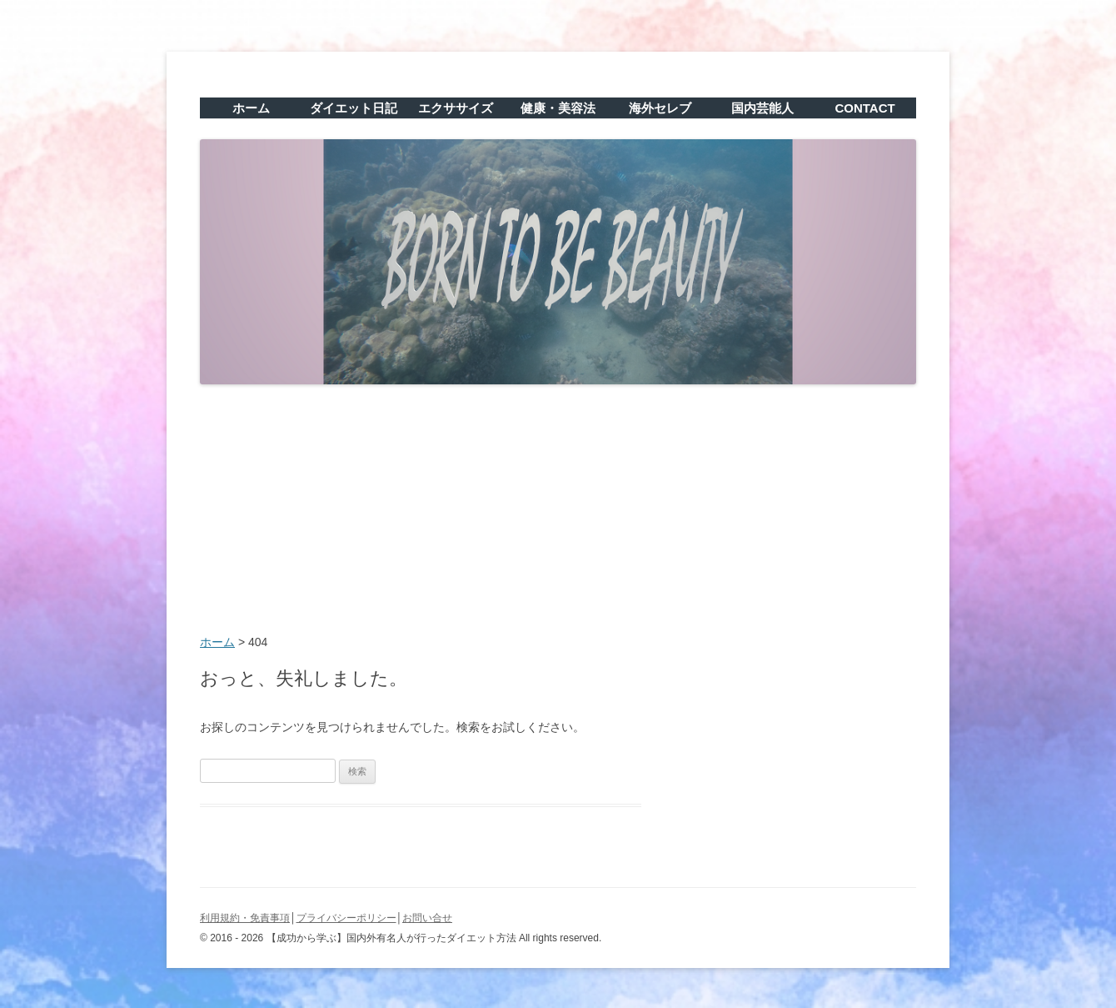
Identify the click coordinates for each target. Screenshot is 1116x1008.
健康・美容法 (558, 108)
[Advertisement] (558, 511)
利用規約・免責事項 (245, 918)
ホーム (251, 108)
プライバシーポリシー (346, 918)
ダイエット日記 (353, 108)
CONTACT (864, 108)
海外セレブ (660, 108)
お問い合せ (427, 918)
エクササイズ (455, 108)
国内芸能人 (762, 108)
